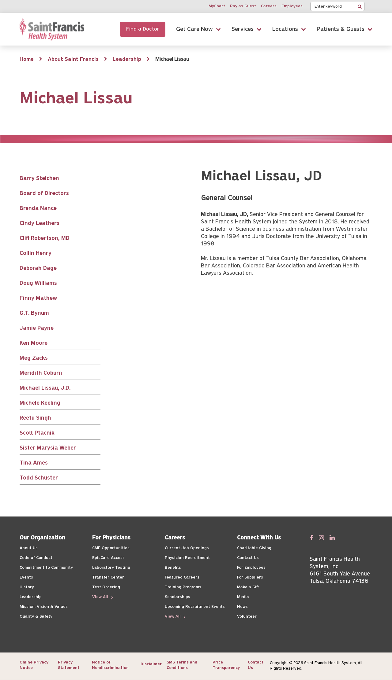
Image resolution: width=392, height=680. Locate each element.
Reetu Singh (35, 418)
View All (100, 597)
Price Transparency (226, 665)
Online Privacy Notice (34, 665)
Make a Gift (248, 587)
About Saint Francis (73, 59)
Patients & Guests (340, 29)
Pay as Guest (243, 6)
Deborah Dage (38, 268)
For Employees (251, 567)
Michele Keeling (40, 403)
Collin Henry (35, 253)
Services (243, 29)
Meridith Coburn (41, 373)
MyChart (217, 6)
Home (27, 59)
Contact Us (248, 558)
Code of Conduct (36, 558)
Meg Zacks (34, 358)
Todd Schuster (39, 478)
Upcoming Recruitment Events (195, 607)
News (242, 607)
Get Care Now (194, 29)
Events (26, 577)
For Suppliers (250, 577)
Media (243, 597)
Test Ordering (106, 587)
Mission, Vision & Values (44, 607)
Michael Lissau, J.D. (45, 388)
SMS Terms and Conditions (182, 665)
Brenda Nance (38, 208)
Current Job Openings (187, 548)
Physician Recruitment (187, 558)
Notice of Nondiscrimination (110, 665)
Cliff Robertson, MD (45, 238)
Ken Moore (33, 343)
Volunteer (247, 616)
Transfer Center (108, 577)
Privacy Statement (68, 665)
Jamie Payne (37, 328)
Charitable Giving (254, 548)
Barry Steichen (39, 179)
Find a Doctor (142, 29)
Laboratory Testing (111, 567)
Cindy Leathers (39, 223)
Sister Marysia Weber (48, 448)
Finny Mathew (38, 298)
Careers (269, 6)
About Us (29, 548)
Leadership (127, 59)
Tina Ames (34, 463)
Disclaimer (151, 664)
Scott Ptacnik (37, 433)
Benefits (173, 567)
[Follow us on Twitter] (321, 538)
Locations (285, 29)
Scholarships (177, 597)
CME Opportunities (111, 548)
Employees (292, 6)
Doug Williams (38, 283)
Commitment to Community (46, 567)
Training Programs (183, 587)
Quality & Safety (36, 616)
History (27, 587)
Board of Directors (44, 194)
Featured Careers (182, 577)
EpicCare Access (108, 558)
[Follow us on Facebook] (311, 538)
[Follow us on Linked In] (332, 538)
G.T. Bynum (34, 313)
